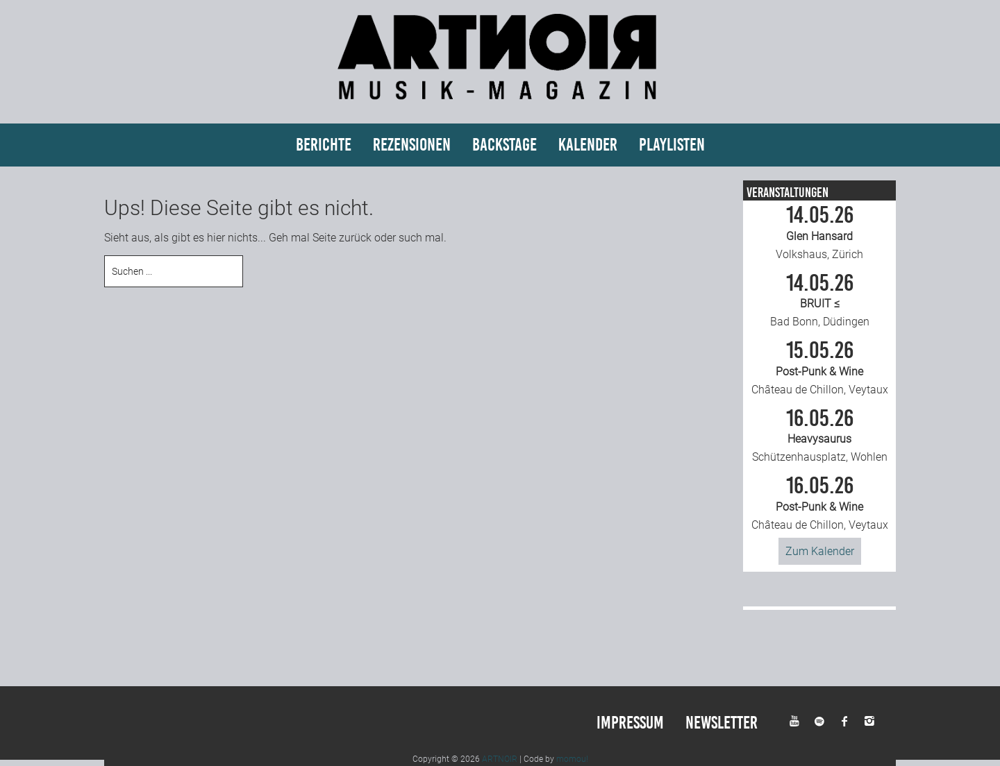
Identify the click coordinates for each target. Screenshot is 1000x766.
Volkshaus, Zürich (819, 232)
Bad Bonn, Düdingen (819, 300)
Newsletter (721, 723)
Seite (324, 237)
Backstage (504, 145)
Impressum (630, 723)
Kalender (587, 145)
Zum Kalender (819, 551)
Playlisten (672, 145)
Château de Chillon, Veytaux (819, 367)
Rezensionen (412, 145)
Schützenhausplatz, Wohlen (819, 435)
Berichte (323, 145)
